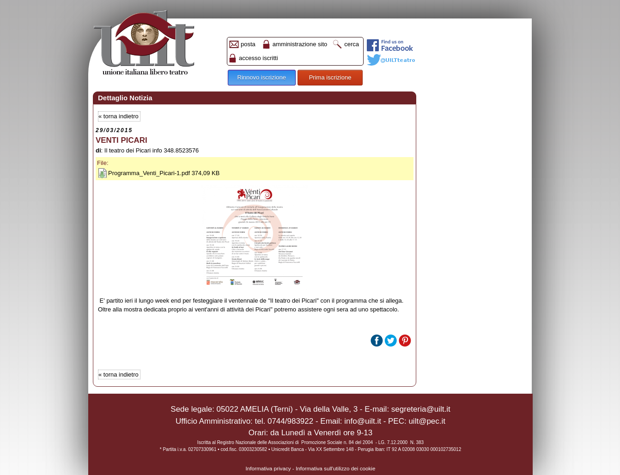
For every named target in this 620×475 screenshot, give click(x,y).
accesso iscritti (258, 58)
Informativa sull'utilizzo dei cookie (335, 468)
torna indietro (121, 116)
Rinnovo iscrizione (261, 77)
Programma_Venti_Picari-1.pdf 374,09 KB (163, 173)
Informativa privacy (268, 468)
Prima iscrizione (330, 77)
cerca (351, 44)
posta (248, 44)
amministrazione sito (300, 44)
